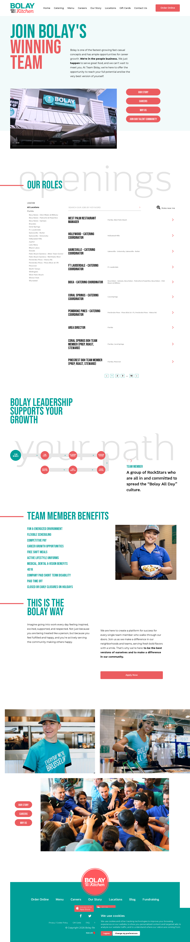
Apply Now (144, 675)
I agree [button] (106, 933)
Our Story (95, 8)
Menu (70, 8)
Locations (110, 8)
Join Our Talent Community (155, 119)
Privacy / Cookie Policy (50, 922)
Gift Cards (125, 8)
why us (155, 110)
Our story (155, 92)
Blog (132, 899)
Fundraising (151, 899)
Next (131, 473)
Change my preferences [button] (126, 933)
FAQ (85, 922)
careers (155, 101)
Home (46, 8)
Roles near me (166, 219)
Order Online (168, 8)
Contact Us (140, 8)
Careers (82, 8)
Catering (59, 8)
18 (131, 388)
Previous (128, 473)
